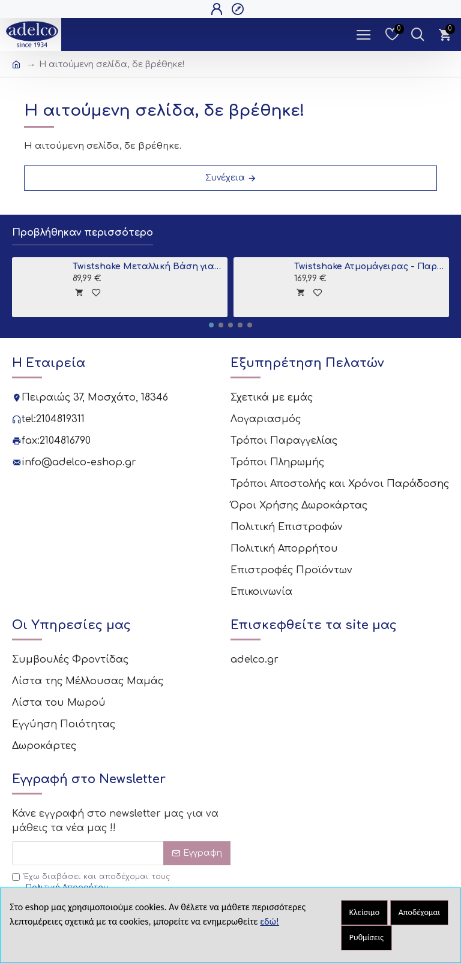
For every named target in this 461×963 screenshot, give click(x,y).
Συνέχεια (225, 177)
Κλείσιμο (364, 912)
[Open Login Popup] (218, 9)
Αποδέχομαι (420, 912)
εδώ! (269, 921)
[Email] (121, 791)
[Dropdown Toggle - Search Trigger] (417, 34)
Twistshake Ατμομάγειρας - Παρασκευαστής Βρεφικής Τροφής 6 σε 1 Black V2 (369, 267)
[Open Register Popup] (239, 9)
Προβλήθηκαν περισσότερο (92, 233)
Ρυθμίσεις (366, 937)
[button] (211, 326)
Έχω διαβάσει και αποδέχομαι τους (91, 821)
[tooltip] (79, 293)
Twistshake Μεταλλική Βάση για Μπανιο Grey (148, 267)
